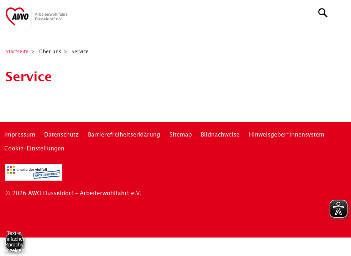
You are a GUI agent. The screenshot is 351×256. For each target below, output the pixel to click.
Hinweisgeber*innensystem (286, 134)
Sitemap (180, 134)
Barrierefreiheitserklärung (124, 134)
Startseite (17, 51)
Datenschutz (61, 134)
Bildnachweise (220, 134)
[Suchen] (323, 12)
